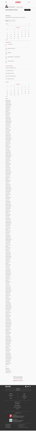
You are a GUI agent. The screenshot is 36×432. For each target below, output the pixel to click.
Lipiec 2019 (8, 142)
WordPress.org (8, 372)
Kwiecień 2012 (8, 264)
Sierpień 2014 (8, 225)
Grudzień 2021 (8, 101)
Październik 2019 (9, 138)
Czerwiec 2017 (8, 177)
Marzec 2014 (8, 232)
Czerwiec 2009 (8, 312)
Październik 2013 (9, 239)
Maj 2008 (7, 330)
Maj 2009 (7, 313)
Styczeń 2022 (8, 100)
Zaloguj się (7, 368)
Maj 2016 (7, 195)
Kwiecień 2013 (8, 247)
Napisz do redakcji (17, 405)
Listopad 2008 (8, 322)
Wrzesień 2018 (8, 156)
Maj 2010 (7, 297)
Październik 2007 (9, 340)
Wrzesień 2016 (8, 190)
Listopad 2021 (8, 103)
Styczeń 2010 (8, 302)
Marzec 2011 (8, 283)
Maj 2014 (7, 229)
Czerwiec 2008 (8, 329)
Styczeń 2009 (8, 319)
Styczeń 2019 (8, 150)
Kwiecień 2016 (8, 197)
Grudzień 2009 (8, 304)
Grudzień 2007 (8, 337)
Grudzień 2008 (8, 320)
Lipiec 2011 (7, 277)
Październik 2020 (9, 121)
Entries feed (8, 369)
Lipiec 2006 (8, 361)
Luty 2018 (7, 166)
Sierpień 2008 (8, 326)
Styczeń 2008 (8, 336)
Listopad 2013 (8, 238)
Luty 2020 (7, 132)
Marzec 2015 (8, 215)
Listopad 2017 (8, 170)
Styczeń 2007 (8, 353)
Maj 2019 (7, 145)
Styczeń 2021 (8, 117)
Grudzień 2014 (8, 219)
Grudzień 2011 (8, 270)
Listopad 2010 (8, 288)
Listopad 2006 (8, 356)
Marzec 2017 (8, 181)
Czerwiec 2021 (8, 110)
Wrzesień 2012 (8, 257)
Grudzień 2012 (8, 253)
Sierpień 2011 (8, 276)
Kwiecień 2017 (8, 180)
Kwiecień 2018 (8, 163)
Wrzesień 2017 (8, 173)
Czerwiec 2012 (8, 261)
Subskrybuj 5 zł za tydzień (17, 380)
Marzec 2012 (8, 266)
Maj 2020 (7, 128)
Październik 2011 (8, 273)
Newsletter (18, 388)
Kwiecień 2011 (8, 281)
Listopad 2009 (8, 305)
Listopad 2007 (8, 339)
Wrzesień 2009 (8, 308)
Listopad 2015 (8, 204)
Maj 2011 (7, 280)
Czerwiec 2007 (8, 346)
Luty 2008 (7, 335)
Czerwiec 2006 (8, 363)
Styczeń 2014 (8, 235)
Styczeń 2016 (8, 201)
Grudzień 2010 (8, 287)
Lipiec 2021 (8, 108)
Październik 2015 (8, 205)
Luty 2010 (7, 301)
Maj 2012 (7, 263)
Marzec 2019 (8, 148)
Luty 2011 (7, 284)
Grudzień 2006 (8, 354)
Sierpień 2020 (8, 124)
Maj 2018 (7, 162)
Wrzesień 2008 (8, 325)
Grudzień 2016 (8, 186)
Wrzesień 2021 (8, 105)
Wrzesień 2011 (8, 274)
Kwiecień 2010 (8, 298)
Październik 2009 (9, 306)
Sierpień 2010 (8, 292)
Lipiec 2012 (8, 260)
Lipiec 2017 (8, 176)
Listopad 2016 (8, 187)
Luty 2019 (7, 149)
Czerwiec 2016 (8, 194)
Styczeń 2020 (8, 134)
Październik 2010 (9, 290)
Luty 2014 (7, 233)
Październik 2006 (9, 357)
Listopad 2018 (8, 153)
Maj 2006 (7, 364)
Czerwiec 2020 (8, 127)
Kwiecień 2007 (8, 349)
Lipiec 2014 (8, 226)
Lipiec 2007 (8, 344)
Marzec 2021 (8, 114)
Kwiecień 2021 (8, 112)
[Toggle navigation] (6, 2)
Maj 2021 (7, 111)
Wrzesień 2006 (8, 358)
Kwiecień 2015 (8, 214)
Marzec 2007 (8, 350)
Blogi (24, 398)
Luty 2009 (7, 318)
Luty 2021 (7, 115)
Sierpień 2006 (8, 360)
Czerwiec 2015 (8, 211)
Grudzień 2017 (8, 169)
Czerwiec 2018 (8, 160)
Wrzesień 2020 (8, 122)
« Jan (6, 39)
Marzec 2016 (8, 198)
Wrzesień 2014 (8, 224)
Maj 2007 (7, 347)
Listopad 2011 (8, 271)
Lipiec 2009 (8, 311)
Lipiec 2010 (8, 294)
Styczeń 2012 (8, 268)
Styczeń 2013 (8, 252)
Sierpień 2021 (8, 107)
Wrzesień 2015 (8, 207)
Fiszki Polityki (15, 419)
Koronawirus (11, 395)
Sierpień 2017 (8, 174)
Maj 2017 (7, 179)
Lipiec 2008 (8, 328)
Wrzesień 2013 (8, 240)
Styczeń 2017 (8, 184)
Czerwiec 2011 (8, 278)
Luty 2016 (7, 200)
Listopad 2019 (8, 136)
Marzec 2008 (8, 333)
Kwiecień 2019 (8, 146)
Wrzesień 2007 (8, 342)
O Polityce (17, 408)
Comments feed (8, 371)
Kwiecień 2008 (8, 332)
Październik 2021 (8, 104)
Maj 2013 (7, 246)
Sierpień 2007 (8, 343)
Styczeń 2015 (8, 218)
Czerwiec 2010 (8, 295)
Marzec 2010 (8, 299)
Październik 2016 (9, 188)
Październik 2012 (8, 256)
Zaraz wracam (13, 67)
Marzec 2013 (8, 249)
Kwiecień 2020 (8, 129)
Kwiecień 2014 (8, 231)
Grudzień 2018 (8, 152)
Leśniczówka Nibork (8, 427)
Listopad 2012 (8, 254)
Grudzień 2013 (8, 236)
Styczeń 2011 (8, 285)
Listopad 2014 (8, 221)
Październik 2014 (8, 222)
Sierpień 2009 (8, 309)
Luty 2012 (7, 267)
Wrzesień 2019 (8, 139)
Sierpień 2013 (8, 242)
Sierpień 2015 (8, 208)
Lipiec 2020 (8, 125)
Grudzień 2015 (8, 202)
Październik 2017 (8, 172)
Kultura (24, 395)
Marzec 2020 (8, 131)
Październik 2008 (9, 323)
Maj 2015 (7, 212)
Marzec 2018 (8, 164)
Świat (11, 398)
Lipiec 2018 (8, 159)
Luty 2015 (7, 216)
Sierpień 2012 (8, 259)
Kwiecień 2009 (8, 315)
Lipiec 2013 (8, 243)
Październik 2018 (9, 155)
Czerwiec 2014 (8, 228)
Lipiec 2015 (8, 209)
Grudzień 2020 (8, 118)
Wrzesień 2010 (8, 291)
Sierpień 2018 (8, 157)
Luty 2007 (7, 351)
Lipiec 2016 (8, 193)
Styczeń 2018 (8, 167)
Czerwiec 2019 (8, 143)
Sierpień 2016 (8, 191)
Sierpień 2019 (8, 141)
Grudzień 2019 (8, 135)
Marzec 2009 (8, 316)
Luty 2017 (7, 183)
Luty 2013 (7, 250)
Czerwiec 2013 (8, 245)
